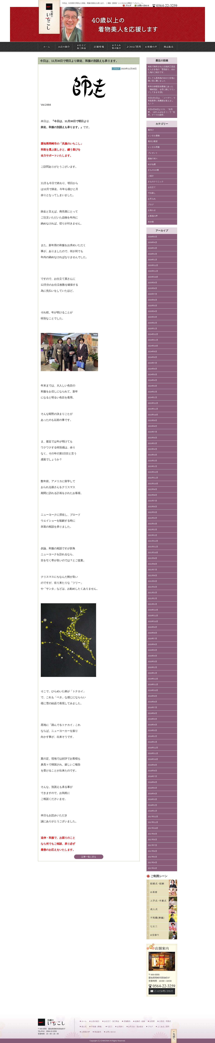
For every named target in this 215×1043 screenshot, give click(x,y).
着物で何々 (153, 159)
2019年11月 (153, 684)
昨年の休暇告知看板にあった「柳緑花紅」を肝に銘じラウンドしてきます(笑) (161, 89)
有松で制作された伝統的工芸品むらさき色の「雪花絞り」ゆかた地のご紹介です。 (161, 69)
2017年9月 (152, 834)
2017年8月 (152, 840)
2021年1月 (152, 604)
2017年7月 (152, 845)
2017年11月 (153, 822)
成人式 (83, 1027)
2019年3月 (152, 730)
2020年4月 (152, 656)
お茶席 (152, 1021)
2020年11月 (153, 616)
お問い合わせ (111, 1032)
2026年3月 (152, 248)
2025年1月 (152, 329)
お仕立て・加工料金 (111, 1021)
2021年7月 (152, 570)
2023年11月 (153, 409)
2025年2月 (152, 323)
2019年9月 (152, 696)
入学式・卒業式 (165, 1021)
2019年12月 (153, 679)
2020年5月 (152, 650)
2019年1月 (152, 742)
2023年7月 (152, 432)
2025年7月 (152, 294)
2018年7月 (152, 776)
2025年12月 (153, 265)
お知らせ (152, 210)
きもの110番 (153, 170)
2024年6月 (152, 369)
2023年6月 (152, 438)
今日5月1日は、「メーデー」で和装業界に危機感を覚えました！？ (161, 101)
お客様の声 (153, 216)
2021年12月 (153, 541)
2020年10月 (153, 621)
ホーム (83, 1021)
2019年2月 (152, 736)
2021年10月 (153, 552)
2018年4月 (152, 794)
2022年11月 (153, 478)
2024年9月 (152, 351)
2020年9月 (152, 627)
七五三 (109, 1027)
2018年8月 (152, 771)
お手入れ (152, 199)
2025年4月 (152, 311)
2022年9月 (152, 489)
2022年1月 (152, 535)
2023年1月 (152, 466)
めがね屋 (152, 164)
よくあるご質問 (163, 1027)
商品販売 (97, 1032)
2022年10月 (153, 484)
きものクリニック (155, 182)
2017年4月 (152, 862)
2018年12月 (153, 748)
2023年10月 (153, 415)
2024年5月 (152, 374)
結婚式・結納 (140, 1021)
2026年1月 (152, 260)
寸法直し (152, 193)
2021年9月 (152, 558)
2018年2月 (152, 805)
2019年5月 (152, 719)
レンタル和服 (154, 147)
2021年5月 (152, 581)
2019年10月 (153, 690)
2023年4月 (152, 449)
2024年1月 (152, 397)
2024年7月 (152, 363)
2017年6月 (152, 851)
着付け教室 (153, 141)
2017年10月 (153, 828)
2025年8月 (152, 288)
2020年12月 (153, 610)
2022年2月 (152, 530)
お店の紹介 (95, 1021)
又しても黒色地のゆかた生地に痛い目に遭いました (161, 79)
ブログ (151, 205)
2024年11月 (153, 340)
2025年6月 (152, 300)
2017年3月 (152, 868)
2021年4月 (152, 587)
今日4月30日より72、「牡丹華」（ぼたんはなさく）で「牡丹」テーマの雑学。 (161, 112)
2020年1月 (152, 673)
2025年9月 (152, 283)
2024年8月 (152, 357)
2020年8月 (152, 633)
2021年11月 (153, 547)
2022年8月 (152, 495)
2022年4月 (152, 518)
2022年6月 (152, 507)
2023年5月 (152, 443)
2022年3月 (152, 524)
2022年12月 (153, 472)
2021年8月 (152, 564)
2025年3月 (152, 317)
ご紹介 (151, 176)
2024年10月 (153, 346)
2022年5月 (152, 512)
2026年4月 (152, 242)
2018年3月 (152, 799)
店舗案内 (127, 1021)
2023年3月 (152, 455)
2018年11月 (153, 753)
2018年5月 (152, 788)
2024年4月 (152, 380)
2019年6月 (152, 713)
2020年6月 (152, 644)
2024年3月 (152, 386)
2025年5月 (152, 306)
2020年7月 (152, 639)
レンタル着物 (154, 136)
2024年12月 (153, 334)
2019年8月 (152, 702)
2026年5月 (152, 237)
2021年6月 (152, 575)
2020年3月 (152, 661)
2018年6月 (152, 782)
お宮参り (120, 1027)
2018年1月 (152, 811)
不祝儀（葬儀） (97, 1027)
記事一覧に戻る (88, 857)
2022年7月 (152, 501)
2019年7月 (152, 707)
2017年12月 (153, 817)
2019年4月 (152, 725)
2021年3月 (152, 593)
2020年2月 (152, 667)
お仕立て (152, 187)
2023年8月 (152, 426)
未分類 (151, 222)
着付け (151, 130)
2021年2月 (152, 598)
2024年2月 (152, 392)
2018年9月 (152, 765)
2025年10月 (153, 277)
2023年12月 (153, 403)
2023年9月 (152, 420)
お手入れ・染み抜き (135, 1027)
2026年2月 (152, 254)
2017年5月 (152, 857)
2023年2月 (152, 461)
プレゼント (153, 153)
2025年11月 (153, 271)
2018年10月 (153, 759)
